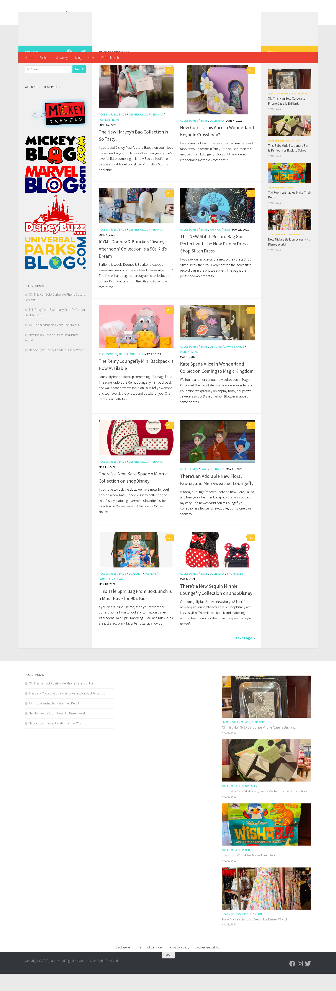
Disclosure (122, 964)
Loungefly (217, 138)
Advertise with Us (209, 964)
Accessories (108, 132)
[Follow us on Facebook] (69, 69)
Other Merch (110, 57)
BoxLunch (135, 591)
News (91, 57)
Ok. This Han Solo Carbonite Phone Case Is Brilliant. (62, 701)
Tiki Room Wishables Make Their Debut (54, 342)
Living (78, 57)
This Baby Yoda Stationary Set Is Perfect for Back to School (67, 711)
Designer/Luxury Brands (146, 132)
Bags (122, 132)
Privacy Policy (179, 964)
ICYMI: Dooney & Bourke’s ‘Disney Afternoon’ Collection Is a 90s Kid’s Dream (133, 266)
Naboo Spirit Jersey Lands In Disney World (56, 367)
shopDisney (235, 591)
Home (29, 57)
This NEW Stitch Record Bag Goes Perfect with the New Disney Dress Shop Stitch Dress (214, 261)
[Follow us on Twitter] (83, 69)
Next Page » (245, 655)
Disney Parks (189, 369)
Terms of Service (150, 964)
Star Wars (301, 110)
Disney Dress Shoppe (280, 251)
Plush (289, 204)
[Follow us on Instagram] (76, 69)
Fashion (44, 57)
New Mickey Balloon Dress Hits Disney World (58, 731)
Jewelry (62, 57)
